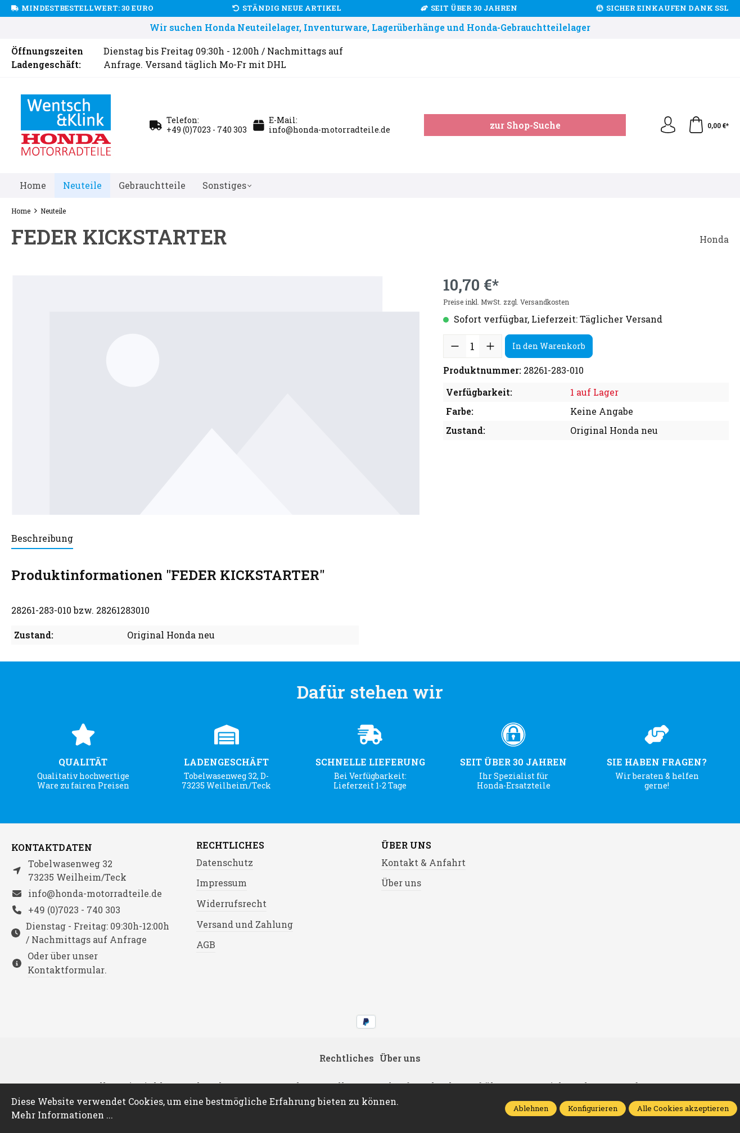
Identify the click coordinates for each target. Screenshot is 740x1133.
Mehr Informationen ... (62, 1115)
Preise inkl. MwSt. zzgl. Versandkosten (506, 301)
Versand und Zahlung (244, 924)
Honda (714, 239)
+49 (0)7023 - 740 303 (206, 129)
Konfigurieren (592, 1108)
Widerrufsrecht (231, 903)
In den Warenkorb (548, 346)
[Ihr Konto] (668, 125)
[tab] (42, 539)
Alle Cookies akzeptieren (683, 1108)
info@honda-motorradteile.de (329, 129)
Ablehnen (530, 1108)
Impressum (221, 883)
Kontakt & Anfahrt (423, 862)
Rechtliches (230, 845)
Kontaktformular (66, 970)
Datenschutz (224, 862)
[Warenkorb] (708, 125)
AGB (205, 944)
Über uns (406, 845)
